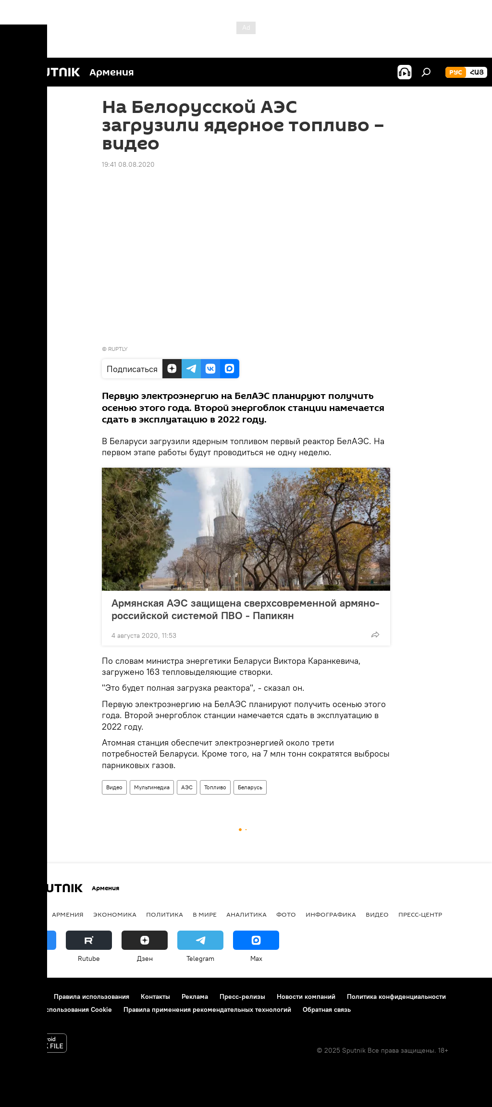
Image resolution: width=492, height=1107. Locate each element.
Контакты (155, 996)
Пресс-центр (420, 914)
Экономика (114, 914)
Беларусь (250, 787)
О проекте (26, 996)
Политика (164, 914)
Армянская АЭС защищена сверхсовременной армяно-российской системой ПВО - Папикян (245, 609)
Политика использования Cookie (61, 1009)
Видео (114, 787)
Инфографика (331, 914)
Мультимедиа (152, 787)
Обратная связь (327, 1009)
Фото (286, 914)
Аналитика (246, 914)
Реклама (195, 996)
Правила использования (91, 996)
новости (26, 914)
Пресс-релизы (242, 996)
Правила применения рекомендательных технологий (207, 1009)
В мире (205, 914)
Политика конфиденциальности (396, 996)
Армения (68, 914)
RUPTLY (118, 348)
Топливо (215, 787)
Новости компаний (306, 996)
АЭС (187, 787)
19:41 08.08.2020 (128, 164)
